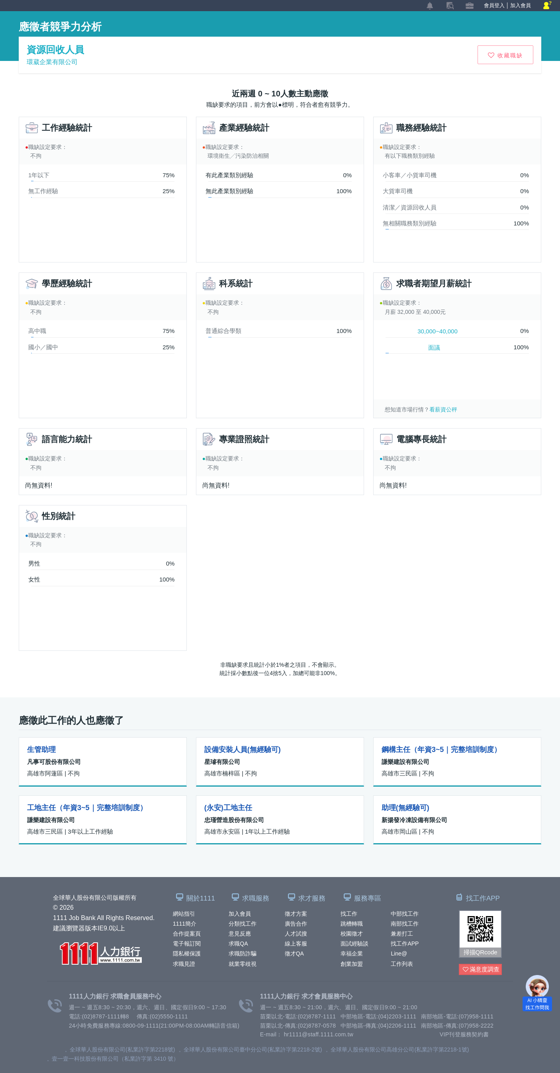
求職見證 (184, 964)
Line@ (399, 953)
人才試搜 (296, 933)
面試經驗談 (354, 943)
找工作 (349, 913)
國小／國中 (43, 347)
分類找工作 (243, 923)
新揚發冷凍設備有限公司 (414, 819)
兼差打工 (402, 933)
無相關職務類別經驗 (410, 223)
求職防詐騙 (243, 953)
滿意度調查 (481, 969)
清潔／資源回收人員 (410, 207)
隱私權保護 (187, 953)
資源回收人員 (55, 49)
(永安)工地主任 (228, 808)
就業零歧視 (243, 964)
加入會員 (240, 913)
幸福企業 (352, 953)
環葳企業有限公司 (52, 62)
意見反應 (240, 933)
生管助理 (41, 750)
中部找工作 (405, 913)
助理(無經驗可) (405, 808)
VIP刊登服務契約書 (464, 1034)
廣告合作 (296, 923)
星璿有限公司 (222, 761)
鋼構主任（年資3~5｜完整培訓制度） (441, 750)
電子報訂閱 (187, 943)
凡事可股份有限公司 (54, 761)
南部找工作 (405, 923)
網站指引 (184, 913)
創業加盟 (352, 964)
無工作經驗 (43, 191)
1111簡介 (184, 923)
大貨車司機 (398, 191)
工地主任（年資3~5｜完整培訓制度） (87, 808)
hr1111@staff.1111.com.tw (318, 1034)
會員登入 (494, 5)
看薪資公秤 (443, 409)
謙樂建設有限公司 (405, 761)
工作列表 (402, 964)
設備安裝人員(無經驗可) (242, 750)
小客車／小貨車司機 (410, 175)
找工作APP (405, 943)
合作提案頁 (187, 933)
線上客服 (296, 943)
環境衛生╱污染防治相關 (238, 156)
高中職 (37, 330)
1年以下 (38, 175)
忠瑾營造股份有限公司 (234, 819)
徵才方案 (296, 913)
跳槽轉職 (352, 923)
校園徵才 (352, 933)
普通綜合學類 (223, 330)
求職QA (238, 943)
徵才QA (294, 953)
